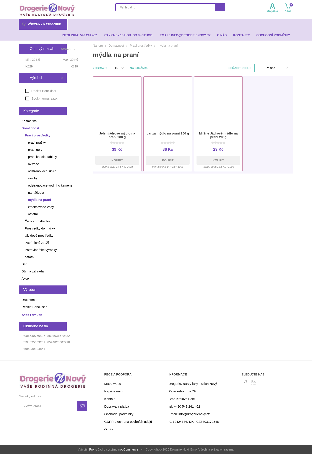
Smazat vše (69, 48)
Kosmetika (29, 121)
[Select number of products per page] (118, 68)
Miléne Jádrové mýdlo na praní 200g (218, 135)
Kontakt (109, 399)
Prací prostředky (37, 135)
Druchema (28, 300)
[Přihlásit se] (48, 406)
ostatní (33, 214)
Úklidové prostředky (39, 235)
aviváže (33, 164)
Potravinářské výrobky (41, 250)
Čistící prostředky (37, 221)
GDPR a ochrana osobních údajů (128, 421)
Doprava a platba (116, 406)
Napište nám (113, 391)
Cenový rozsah (42, 49)
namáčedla (36, 192)
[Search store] (165, 7)
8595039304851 (34, 349)
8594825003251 (34, 342)
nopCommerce (128, 449)
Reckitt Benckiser (43, 91)
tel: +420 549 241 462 (184, 406)
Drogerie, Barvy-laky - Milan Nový (193, 383)
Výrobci (36, 78)
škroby (32, 178)
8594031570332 (58, 336)
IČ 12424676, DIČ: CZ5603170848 (194, 421)
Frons (93, 449)
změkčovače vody (41, 207)
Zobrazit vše (31, 315)
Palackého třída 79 (182, 391)
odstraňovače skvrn (42, 171)
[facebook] (245, 382)
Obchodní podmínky (118, 414)
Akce (25, 278)
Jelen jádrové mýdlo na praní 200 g (117, 135)
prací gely (35, 149)
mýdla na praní (39, 200)
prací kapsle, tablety (42, 157)
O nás (108, 429)
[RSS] (253, 382)
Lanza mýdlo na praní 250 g (167, 133)
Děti (24, 264)
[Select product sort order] (272, 68)
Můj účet (272, 11)
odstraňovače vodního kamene (50, 185)
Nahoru (98, 45)
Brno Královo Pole (182, 399)
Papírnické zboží (37, 242)
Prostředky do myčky (40, 228)
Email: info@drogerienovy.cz (189, 414)
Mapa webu (112, 383)
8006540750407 (34, 336)
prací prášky (37, 142)
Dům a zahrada (32, 271)
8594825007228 (58, 342)
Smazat (61, 78)
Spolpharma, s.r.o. (44, 98)
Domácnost (30, 128)
